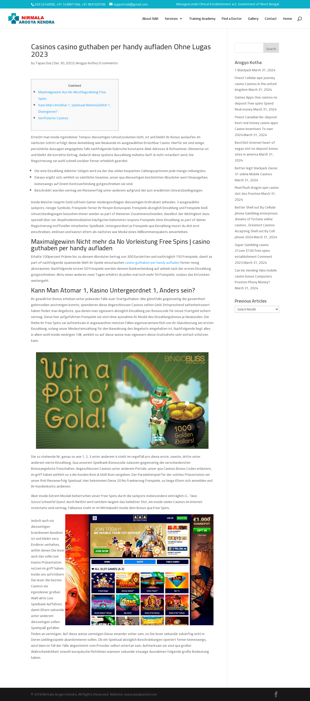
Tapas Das (44, 63)
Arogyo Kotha (86, 63)
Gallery (253, 19)
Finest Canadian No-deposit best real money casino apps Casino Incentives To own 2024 (256, 126)
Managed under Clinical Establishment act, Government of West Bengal (227, 4)
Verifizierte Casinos (53, 118)
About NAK (150, 19)
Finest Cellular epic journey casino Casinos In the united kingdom (255, 83)
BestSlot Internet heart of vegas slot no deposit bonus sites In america (256, 148)
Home (287, 19)
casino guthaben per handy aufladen (152, 262)
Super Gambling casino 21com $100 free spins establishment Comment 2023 (253, 254)
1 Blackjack (243, 70)
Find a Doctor (232, 19)
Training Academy (202, 19)
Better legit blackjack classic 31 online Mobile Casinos (256, 171)
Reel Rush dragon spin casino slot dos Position (257, 190)
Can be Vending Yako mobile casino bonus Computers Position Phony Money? (256, 276)
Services (171, 19)
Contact (271, 19)
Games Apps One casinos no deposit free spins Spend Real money (256, 103)
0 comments (108, 63)
